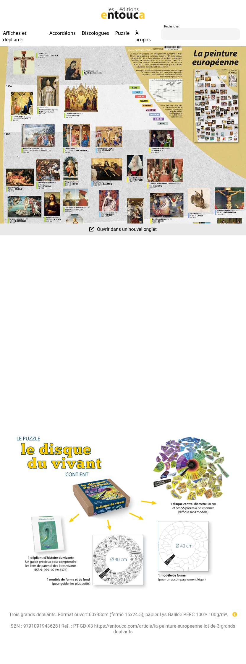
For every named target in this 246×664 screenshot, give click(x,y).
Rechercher (171, 26)
